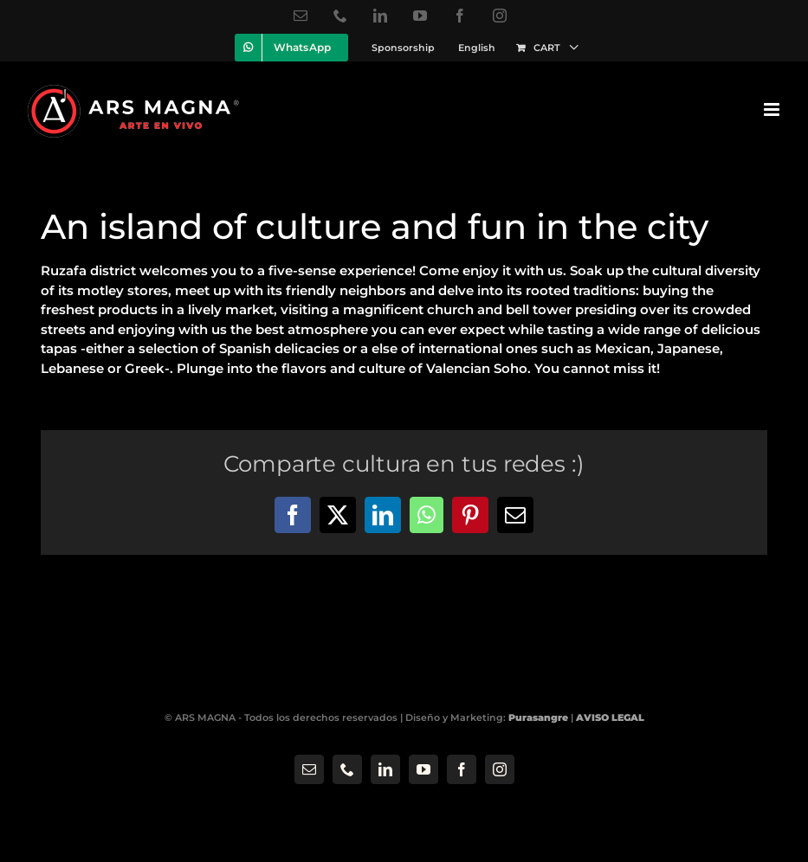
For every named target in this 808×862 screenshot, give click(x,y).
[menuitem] (477, 48)
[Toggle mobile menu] (773, 109)
